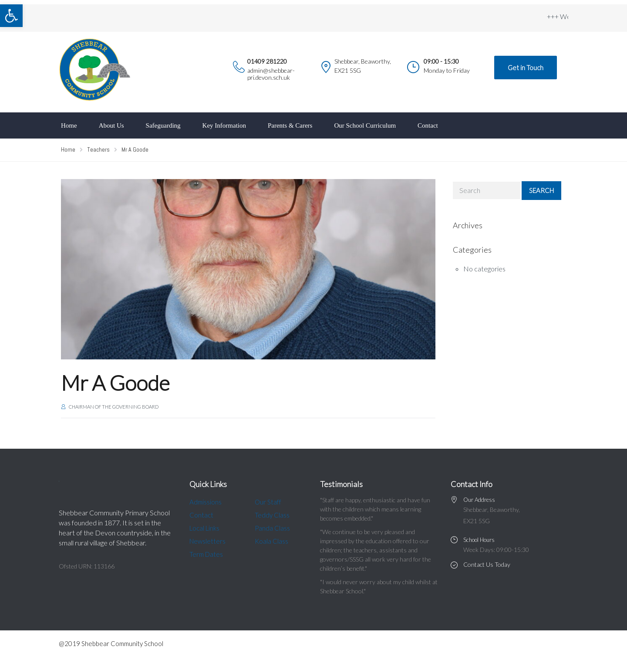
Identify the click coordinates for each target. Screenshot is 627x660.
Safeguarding (163, 125)
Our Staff (268, 502)
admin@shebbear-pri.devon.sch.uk (271, 74)
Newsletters (207, 541)
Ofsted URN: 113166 (87, 566)
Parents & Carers (290, 125)
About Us (111, 125)
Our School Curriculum (365, 125)
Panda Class (272, 528)
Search (541, 190)
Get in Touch (525, 67)
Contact (428, 125)
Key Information (224, 125)
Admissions (205, 502)
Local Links (204, 528)
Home (69, 125)
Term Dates (206, 554)
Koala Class (271, 541)
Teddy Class (272, 515)
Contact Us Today (486, 564)
